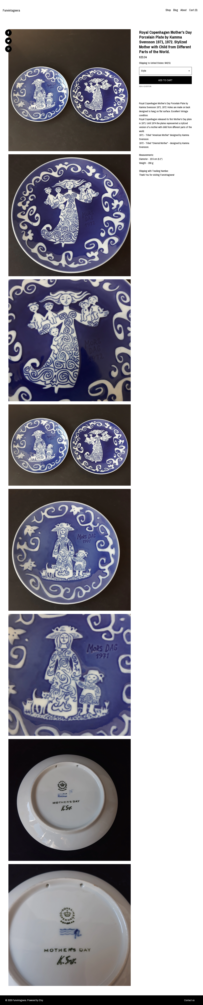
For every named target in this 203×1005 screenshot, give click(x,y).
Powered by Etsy (35, 1000)
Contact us (189, 1000)
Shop (168, 10)
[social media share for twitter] (8, 41)
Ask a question (145, 86)
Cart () (193, 10)
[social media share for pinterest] (8, 49)
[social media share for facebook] (8, 32)
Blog (175, 10)
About (183, 10)
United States (157, 63)
